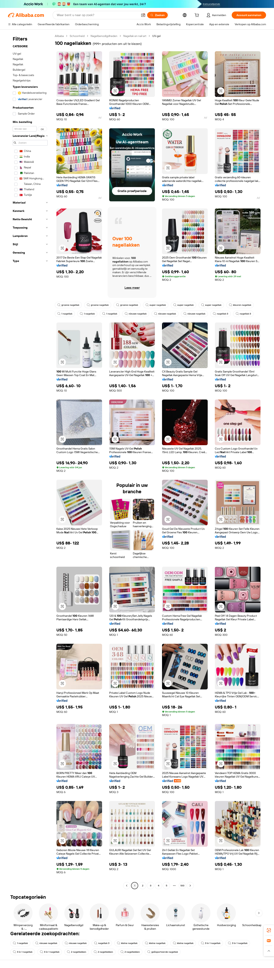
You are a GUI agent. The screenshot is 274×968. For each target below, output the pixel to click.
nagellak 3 (220, 313)
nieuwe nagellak (136, 313)
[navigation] (30, 461)
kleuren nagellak (240, 305)
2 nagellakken (76, 952)
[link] (269, 930)
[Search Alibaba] (97, 15)
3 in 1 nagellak (210, 943)
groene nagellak (68, 305)
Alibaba (59, 36)
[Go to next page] (190, 885)
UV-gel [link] (156, 36)
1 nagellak (64, 313)
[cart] (198, 15)
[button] (143, 15)
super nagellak (156, 305)
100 (182, 885)
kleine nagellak (127, 943)
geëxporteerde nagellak (162, 952)
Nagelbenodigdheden (104, 36)
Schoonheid (77, 36)
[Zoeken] (157, 15)
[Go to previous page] (126, 885)
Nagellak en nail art (134, 36)
